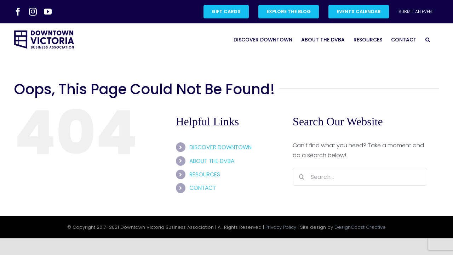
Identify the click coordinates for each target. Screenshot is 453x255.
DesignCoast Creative (360, 227)
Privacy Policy (280, 227)
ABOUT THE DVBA (211, 161)
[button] (436, 39)
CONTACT (202, 188)
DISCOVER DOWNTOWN (220, 147)
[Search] (301, 177)
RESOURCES (204, 174)
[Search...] (360, 177)
